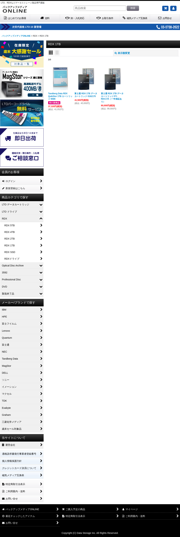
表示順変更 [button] (122, 53)
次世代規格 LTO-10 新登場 (35, 26)
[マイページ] (173, 8)
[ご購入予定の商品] (165, 8)
